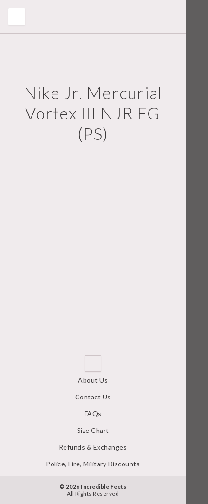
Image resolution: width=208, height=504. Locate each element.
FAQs (93, 414)
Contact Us (93, 397)
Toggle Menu (16, 16)
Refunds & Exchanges (93, 447)
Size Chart (93, 430)
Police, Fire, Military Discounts (93, 464)
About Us (93, 380)
